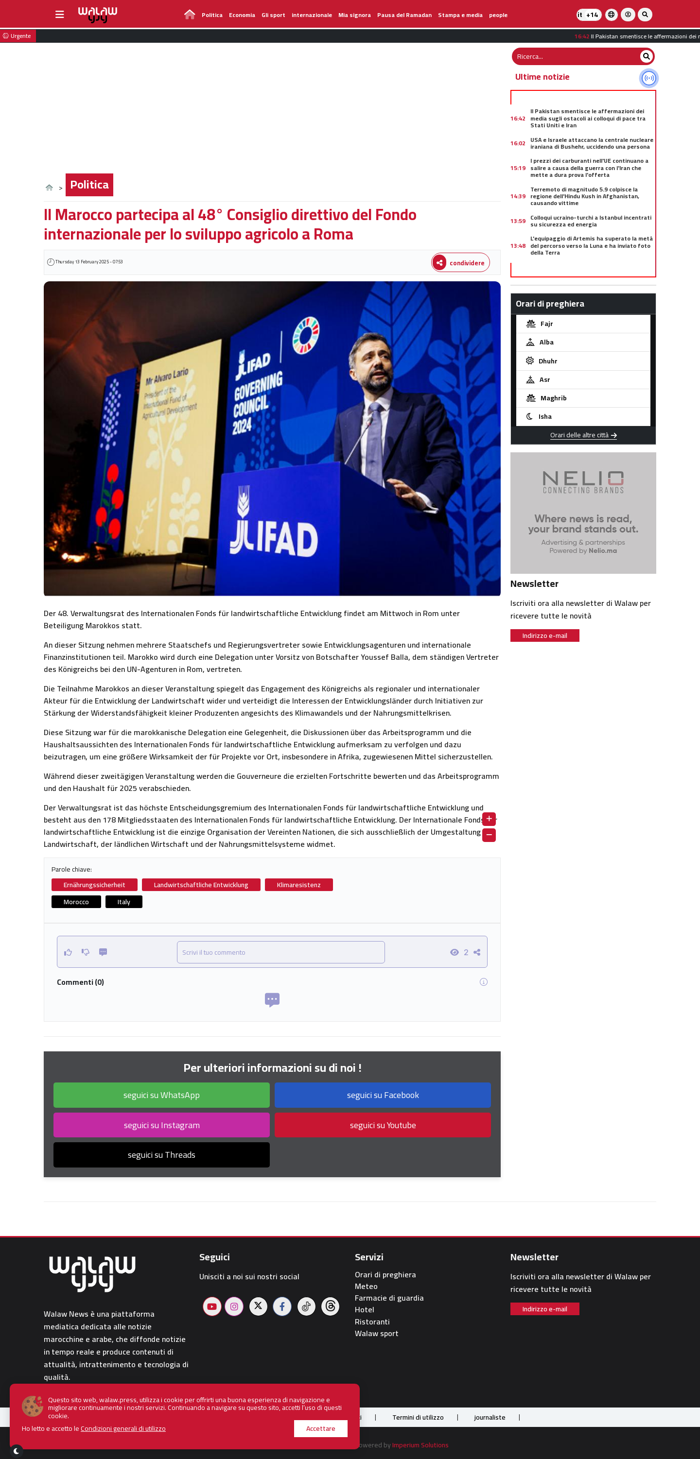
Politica (212, 14)
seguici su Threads (161, 1155)
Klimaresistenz (299, 884)
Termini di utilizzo (418, 1417)
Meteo (366, 1286)
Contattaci (346, 1417)
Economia (242, 14)
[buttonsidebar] (60, 14)
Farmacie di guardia (389, 1298)
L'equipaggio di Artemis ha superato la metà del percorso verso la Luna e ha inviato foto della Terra (591, 245)
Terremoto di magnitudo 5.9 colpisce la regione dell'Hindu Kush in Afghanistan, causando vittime (584, 196)
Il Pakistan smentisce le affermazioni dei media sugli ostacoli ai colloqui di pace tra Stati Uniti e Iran (588, 118)
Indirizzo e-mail (545, 635)
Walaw (323, 1445)
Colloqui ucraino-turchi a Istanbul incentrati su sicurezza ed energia (590, 221)
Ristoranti (372, 1321)
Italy (124, 901)
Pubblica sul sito (276, 1417)
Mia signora (354, 14)
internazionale (312, 14)
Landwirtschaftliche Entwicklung (201, 884)
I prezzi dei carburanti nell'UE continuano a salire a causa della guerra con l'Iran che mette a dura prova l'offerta (589, 167)
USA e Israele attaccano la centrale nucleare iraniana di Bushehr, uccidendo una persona (591, 143)
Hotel (364, 1309)
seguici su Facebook (383, 1095)
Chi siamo (208, 1417)
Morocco (76, 901)
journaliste (490, 1417)
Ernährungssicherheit (94, 884)
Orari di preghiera (385, 1274)
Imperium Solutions (420, 1445)
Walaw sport (377, 1333)
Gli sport (273, 14)
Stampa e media (460, 14)
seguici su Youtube (383, 1125)
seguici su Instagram (162, 1125)
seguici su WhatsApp (161, 1095)
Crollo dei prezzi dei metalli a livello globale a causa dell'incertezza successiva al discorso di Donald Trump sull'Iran (591, 274)
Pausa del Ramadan (404, 14)
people (498, 14)
